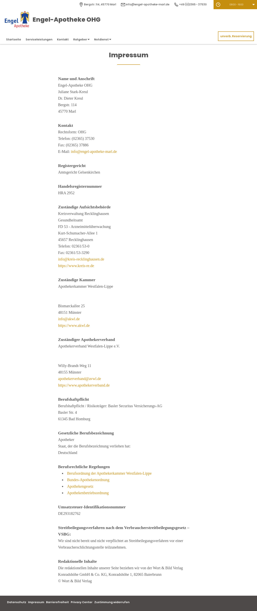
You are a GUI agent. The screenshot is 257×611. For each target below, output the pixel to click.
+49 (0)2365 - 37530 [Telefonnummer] (190, 4)
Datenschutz (16, 602)
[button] (235, 4)
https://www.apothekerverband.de (84, 385)
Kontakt (63, 39)
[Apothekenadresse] (97, 4)
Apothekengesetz (80, 486)
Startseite (13, 39)
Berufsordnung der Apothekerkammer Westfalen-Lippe (109, 473)
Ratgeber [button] (81, 39)
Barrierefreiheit (57, 602)
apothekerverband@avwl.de (79, 379)
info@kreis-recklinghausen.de (81, 259)
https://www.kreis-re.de (76, 266)
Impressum (36, 602)
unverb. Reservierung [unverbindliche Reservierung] (236, 36)
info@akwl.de (69, 319)
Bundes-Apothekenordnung (88, 480)
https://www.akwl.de (74, 325)
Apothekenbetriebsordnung (88, 493)
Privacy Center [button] (81, 602)
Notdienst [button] (102, 39)
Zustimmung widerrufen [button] (112, 602)
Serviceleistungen (39, 39)
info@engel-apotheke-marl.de (94, 151)
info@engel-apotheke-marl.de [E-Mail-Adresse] (145, 4)
